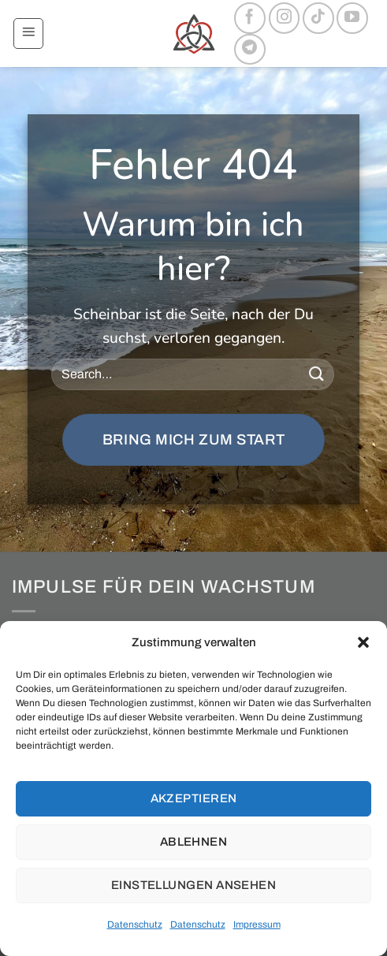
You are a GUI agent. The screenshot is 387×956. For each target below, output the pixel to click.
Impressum (257, 924)
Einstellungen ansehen (193, 885)
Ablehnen (194, 841)
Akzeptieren (194, 798)
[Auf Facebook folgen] (250, 18)
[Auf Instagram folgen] (284, 18)
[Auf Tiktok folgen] (318, 18)
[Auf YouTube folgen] (352, 18)
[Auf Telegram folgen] (250, 49)
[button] (363, 642)
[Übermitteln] (316, 374)
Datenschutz (134, 924)
